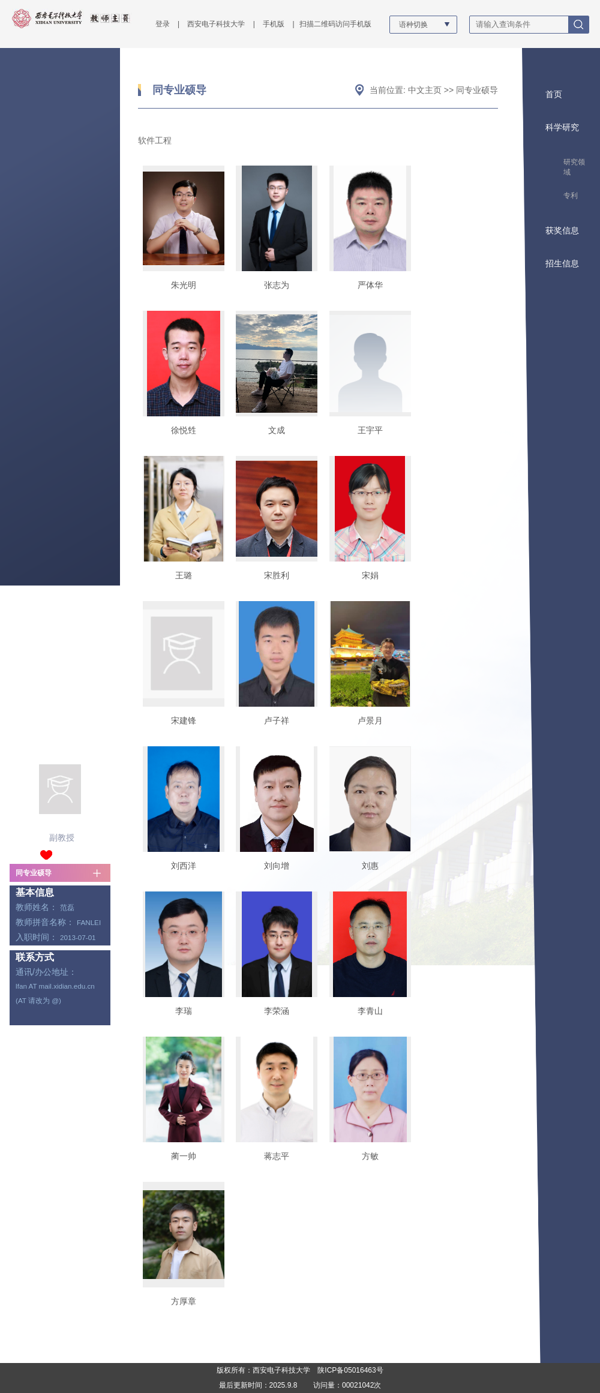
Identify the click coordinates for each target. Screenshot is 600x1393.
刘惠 (370, 865)
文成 (276, 430)
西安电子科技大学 (216, 24)
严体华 (370, 285)
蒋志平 (276, 1156)
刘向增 (276, 865)
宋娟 (370, 575)
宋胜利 (276, 575)
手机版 (273, 24)
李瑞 (183, 1011)
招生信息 (562, 263)
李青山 (370, 1011)
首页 (553, 94)
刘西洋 (183, 865)
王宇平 (370, 430)
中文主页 (425, 90)
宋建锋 (183, 720)
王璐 (183, 575)
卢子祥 (276, 720)
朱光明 (183, 285)
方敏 (370, 1156)
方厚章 (183, 1301)
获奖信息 (562, 230)
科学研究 (562, 127)
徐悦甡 (183, 430)
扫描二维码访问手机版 (335, 24)
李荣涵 (276, 1011)
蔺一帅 (183, 1156)
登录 (162, 24)
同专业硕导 (34, 873)
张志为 (276, 285)
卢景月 (370, 720)
